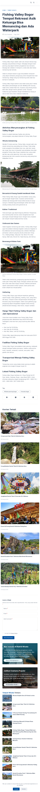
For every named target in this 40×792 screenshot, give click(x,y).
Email (5, 613)
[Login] (33, 2)
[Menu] (37, 2)
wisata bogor (25, 391)
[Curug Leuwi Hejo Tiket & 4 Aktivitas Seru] (20, 423)
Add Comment (8, 619)
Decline (24, 789)
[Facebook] (7, 397)
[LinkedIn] (33, 397)
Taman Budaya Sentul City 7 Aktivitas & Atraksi (14, 586)
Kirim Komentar (8, 637)
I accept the (10, 633)
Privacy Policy (14, 633)
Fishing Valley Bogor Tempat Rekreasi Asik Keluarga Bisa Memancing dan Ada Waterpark (24, 731)
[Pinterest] (24, 397)
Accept (16, 789)
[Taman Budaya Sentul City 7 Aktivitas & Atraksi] (20, 573)
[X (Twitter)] (15, 397)
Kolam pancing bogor (10, 391)
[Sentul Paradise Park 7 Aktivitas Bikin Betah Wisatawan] (20, 543)
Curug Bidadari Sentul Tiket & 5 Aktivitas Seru (13, 466)
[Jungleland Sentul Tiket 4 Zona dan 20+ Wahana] (20, 483)
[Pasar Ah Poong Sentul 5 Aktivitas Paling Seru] (20, 513)
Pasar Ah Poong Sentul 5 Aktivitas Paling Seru (14, 526)
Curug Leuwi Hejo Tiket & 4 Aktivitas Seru (12, 436)
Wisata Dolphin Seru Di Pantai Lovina (23, 695)
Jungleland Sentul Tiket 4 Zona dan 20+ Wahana (14, 496)
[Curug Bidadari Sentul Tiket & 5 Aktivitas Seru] (20, 453)
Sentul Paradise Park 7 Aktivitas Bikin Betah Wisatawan (16, 556)
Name (6, 608)
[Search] (31, 2)
